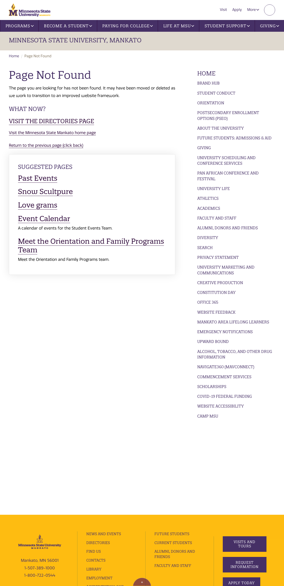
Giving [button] (269, 25)
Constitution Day (216, 292)
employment (99, 489)
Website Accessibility (220, 406)
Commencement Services (224, 376)
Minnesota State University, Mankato (75, 40)
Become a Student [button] (68, 25)
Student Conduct (216, 93)
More (253, 10)
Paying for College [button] (127, 25)
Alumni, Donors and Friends (227, 228)
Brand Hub (208, 83)
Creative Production (220, 282)
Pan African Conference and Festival (228, 176)
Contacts (95, 471)
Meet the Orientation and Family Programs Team (91, 245)
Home (14, 56)
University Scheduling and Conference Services (226, 160)
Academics (208, 208)
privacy (97, 538)
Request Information (244, 476)
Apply (237, 10)
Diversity (207, 237)
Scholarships (211, 386)
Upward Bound (213, 341)
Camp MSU (207, 416)
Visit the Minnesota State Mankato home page (52, 132)
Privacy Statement (218, 257)
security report (117, 538)
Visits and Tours (244, 455)
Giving (204, 147)
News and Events (103, 445)
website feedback (45, 544)
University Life (213, 188)
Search (205, 247)
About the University (220, 128)
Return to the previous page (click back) (46, 145)
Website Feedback (216, 312)
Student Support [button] (227, 25)
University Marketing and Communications (225, 270)
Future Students (171, 445)
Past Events (37, 178)
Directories (98, 454)
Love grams (37, 205)
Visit (223, 10)
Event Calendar (44, 218)
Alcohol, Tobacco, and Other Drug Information (234, 354)
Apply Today (241, 494)
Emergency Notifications (225, 331)
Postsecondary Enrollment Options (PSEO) (228, 115)
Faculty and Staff (216, 218)
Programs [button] (20, 25)
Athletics (208, 198)
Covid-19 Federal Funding (224, 396)
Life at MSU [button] (178, 25)
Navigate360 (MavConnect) (225, 366)
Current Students (173, 454)
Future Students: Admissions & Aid (234, 138)
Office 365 (207, 302)
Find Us (93, 463)
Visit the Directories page (51, 121)
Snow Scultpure (45, 191)
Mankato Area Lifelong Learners (233, 322)
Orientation (210, 103)
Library (93, 480)
